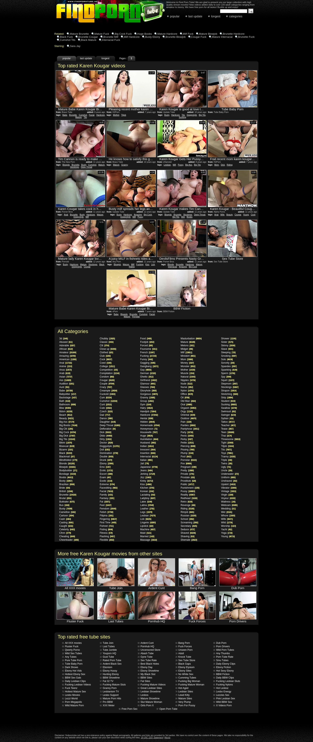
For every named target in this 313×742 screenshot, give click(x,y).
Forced (146, 345)
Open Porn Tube (166, 708)
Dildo (106, 435)
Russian (188, 515)
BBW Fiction (221, 674)
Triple (226, 460)
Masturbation (191, 338)
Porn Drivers (221, 646)
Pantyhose (190, 428)
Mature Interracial (222, 36)
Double (106, 456)
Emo (105, 467)
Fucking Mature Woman (190, 684)
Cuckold (107, 394)
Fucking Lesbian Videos (76, 684)
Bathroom (67, 404)
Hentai (146, 418)
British (66, 491)
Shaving (187, 536)
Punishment (190, 487)
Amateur (67, 352)
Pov (186, 463)
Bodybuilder (68, 470)
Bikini (65, 442)
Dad (105, 414)
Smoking (228, 355)
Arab (64, 373)
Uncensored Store (149, 649)
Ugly (226, 467)
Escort (106, 473)
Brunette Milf (110, 36)
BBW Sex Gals (71, 677)
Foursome (148, 349)
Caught (66, 526)
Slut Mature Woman (150, 702)
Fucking (139, 264)
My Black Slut (146, 674)
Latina (146, 505)
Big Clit (66, 428)
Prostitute (188, 480)
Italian (146, 460)
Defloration (107, 428)
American (67, 359)
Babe (64, 115)
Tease (227, 428)
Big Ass (188, 165)
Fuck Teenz (69, 688)
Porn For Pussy (185, 705)
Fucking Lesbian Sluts (226, 681)
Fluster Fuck (70, 646)
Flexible (107, 539)
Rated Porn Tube (110, 660)
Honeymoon (148, 428)
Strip (227, 397)
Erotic (106, 470)
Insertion (147, 453)
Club (105, 355)
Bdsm (65, 411)
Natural (188, 376)
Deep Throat (86, 167)
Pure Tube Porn (72, 660)
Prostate (188, 477)
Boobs (189, 217)
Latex (146, 501)
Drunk (106, 460)
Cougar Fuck (198, 36)
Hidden (147, 421)
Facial (91, 115)
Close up (108, 349)
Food (145, 338)
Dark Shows (70, 667)
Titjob (123, 115)
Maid (145, 532)
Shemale (189, 539)
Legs (146, 512)
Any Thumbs (221, 653)
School (187, 519)
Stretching (229, 394)
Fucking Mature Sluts (113, 684)
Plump (187, 453)
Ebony (106, 463)
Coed (105, 362)
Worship (228, 526)
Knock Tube (183, 656)
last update (195, 16)
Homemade (150, 425)
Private (187, 473)
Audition (66, 383)
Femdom (108, 508)
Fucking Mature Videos (152, 684)
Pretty (187, 470)
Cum (106, 397)
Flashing (107, 536)
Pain (186, 421)
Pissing (187, 449)
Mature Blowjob (208, 33)
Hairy (146, 408)
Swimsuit (228, 411)
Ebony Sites (183, 670)
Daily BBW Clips (223, 677)
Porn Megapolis (72, 702)
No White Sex (184, 674)
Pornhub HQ (146, 646)
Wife (222, 215)
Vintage (228, 491)
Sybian (227, 418)
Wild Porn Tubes (223, 649)
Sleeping (228, 352)
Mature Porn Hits (110, 698)
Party (187, 432)
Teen (227, 432)
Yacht (226, 529)
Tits (85, 117)
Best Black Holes (148, 663)
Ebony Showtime (148, 670)
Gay (145, 369)
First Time (108, 522)
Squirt (227, 380)
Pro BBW (106, 702)
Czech (106, 411)
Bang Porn (183, 643)
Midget (187, 349)
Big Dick (67, 435)
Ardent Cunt (146, 643)
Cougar (238, 215)
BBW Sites (145, 677)
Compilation (109, 373)
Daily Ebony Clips (224, 663)
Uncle (226, 470)
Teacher (228, 425)
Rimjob (187, 512)
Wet (183, 217)
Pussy (180, 165)
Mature (78, 117)
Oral (186, 404)
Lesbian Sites (184, 691)
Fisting (106, 529)
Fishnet (106, 526)
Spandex (228, 366)
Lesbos (143, 695)
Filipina (106, 515)
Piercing (188, 446)
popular (175, 16)
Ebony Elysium (185, 667)
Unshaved (229, 480)
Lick (153, 264)
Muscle (187, 373)
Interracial (172, 267)
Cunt (106, 404)
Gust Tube (107, 656)
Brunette (73, 115)
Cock (253, 215)
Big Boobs (68, 425)
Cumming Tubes (186, 677)
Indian (146, 446)
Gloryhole (148, 390)
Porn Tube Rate (223, 656)
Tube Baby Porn (72, 663)
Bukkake (66, 501)
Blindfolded (68, 460)
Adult (180, 653)
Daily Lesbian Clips (74, 681)
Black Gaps (183, 663)
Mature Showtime (149, 698)
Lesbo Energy (222, 691)
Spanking (229, 369)
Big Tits (202, 115)
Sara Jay (75, 46)
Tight (227, 442)
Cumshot (83, 115)
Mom (216, 165)
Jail (144, 463)
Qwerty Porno (71, 649)
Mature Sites (184, 698)
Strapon (228, 390)
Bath (64, 401)
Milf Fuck (188, 33)
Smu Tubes (221, 660)
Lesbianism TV (109, 691)
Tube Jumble (108, 649)
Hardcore (100, 115)
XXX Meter (107, 705)
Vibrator (228, 487)
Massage (148, 539)
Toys (227, 453)
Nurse (187, 387)
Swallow (229, 408)
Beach (65, 414)
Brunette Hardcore (233, 33)
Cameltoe (67, 512)
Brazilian (66, 484)
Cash (65, 519)
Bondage (67, 473)
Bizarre (66, 449)
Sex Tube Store (185, 660)
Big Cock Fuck (123, 33)
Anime (65, 366)
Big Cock (148, 215)
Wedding (228, 508)
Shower (228, 338)
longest (215, 16)
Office (187, 394)
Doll (105, 449)
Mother (116, 115)
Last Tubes (107, 646)
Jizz (145, 477)
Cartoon (66, 515)
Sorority (227, 362)
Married (147, 536)
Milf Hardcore (132, 36)
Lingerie (147, 522)
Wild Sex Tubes (72, 653)
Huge (146, 435)
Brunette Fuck (246, 36)
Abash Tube (146, 653)
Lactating (147, 494)
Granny (124, 165)
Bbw (65, 408)
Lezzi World (70, 698)
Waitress (228, 501)
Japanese (149, 467)
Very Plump (183, 702)
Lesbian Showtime (149, 691)
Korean (147, 491)
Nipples (188, 380)
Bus (64, 505)
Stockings (74, 167)
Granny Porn (108, 688)
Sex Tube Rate (147, 660)
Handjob (148, 411)
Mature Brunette (79, 33)
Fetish (106, 512)
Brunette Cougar (88, 36)
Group (147, 401)
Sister (227, 342)
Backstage (67, 397)
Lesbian (167, 165)
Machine (147, 529)
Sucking (182, 117)
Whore (228, 515)
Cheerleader (68, 539)
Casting (66, 522)
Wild (227, 522)
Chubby (107, 338)
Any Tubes (69, 656)
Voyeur (228, 498)
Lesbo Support (109, 695)
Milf (174, 165)
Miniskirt (188, 355)
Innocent (147, 449)
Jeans (146, 470)
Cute (106, 408)
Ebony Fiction (222, 667)
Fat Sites (144, 681)
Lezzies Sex (221, 695)
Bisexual (66, 446)
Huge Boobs (144, 33)
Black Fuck (66, 36)
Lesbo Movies (71, 695)
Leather (147, 508)
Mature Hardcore (167, 33)
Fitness (106, 532)
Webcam (229, 505)
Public (187, 484)
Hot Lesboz (221, 688)
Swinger (228, 414)
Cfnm (65, 532)
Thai (226, 435)
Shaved (188, 532)
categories (235, 16)
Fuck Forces (184, 646)
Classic (106, 342)
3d (63, 338)
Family (106, 494)
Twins (226, 463)
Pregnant (188, 467)
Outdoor (188, 418)
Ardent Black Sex (111, 663)
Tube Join (106, 643)
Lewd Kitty (183, 695)
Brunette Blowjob (175, 36)
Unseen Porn (184, 649)
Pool (186, 456)
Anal (66, 215)
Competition (109, 369)
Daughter (107, 421)
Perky (187, 439)
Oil (185, 397)
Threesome (230, 439)
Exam (105, 477)
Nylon (187, 390)
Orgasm (188, 408)
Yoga (226, 532)
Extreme (107, 484)
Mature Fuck (101, 33)
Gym (145, 404)
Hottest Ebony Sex (73, 674)
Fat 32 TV (107, 681)
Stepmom (229, 383)
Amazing (138, 215)
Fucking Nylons (223, 684)
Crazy (106, 387)
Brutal (65, 498)
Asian (65, 376)
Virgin (227, 494)
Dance (106, 418)
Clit (104, 345)
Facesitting (108, 487)
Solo (227, 359)
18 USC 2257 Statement (152, 737)
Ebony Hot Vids (72, 670)
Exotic (106, 480)
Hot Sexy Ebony (223, 670)
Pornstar (136, 316)
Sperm (228, 373)
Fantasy (107, 498)
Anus (65, 369)
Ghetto (146, 376)
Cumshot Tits (67, 39)
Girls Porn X (146, 705)
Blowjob (66, 165)
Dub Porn (220, 643)
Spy (226, 376)
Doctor (106, 442)
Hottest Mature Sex (74, 691)
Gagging (147, 362)
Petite (187, 442)
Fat (105, 501)
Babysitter (67, 394)
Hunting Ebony (109, 674)
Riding (230, 165)
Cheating (67, 536)
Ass (65, 380)
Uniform (228, 477)
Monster (188, 366)
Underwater (230, 473)
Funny (146, 359)
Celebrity (67, 529)
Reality (188, 494)
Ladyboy (147, 498)
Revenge (188, 505)
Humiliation (149, 439)
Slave (227, 349)
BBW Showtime (110, 677)
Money (187, 362)
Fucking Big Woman (188, 681)
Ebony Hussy (108, 670)
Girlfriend (148, 380)
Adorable (67, 345)
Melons (187, 345)
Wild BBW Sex (222, 702)
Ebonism (106, 667)
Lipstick (146, 526)
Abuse (167, 737)
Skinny (228, 345)
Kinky (146, 480)
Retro (186, 501)
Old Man (188, 401)
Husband (148, 442)
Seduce (188, 529)
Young (246, 215)
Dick (223, 165)
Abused (65, 342)
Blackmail (67, 456)
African (66, 349)
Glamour (147, 383)
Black (101, 264)
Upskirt (228, 484)
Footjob (147, 342)
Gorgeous (149, 394)
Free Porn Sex (128, 708)
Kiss (147, 264)
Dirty (105, 439)
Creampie (108, 390)
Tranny (228, 456)
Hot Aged (182, 688)
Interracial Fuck (111, 39)
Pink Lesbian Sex (224, 698)
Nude (186, 383)
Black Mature (88, 39)
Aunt (64, 387)
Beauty (229, 215)
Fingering (108, 519)
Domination (109, 453)
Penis (187, 435)
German (148, 373)
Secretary (189, 526)
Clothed (106, 352)
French (147, 352)
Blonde (171, 264)
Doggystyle (192, 115)
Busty (166, 115)
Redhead (189, 498)
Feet (105, 505)
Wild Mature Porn (73, 705)
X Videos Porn (222, 705)
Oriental (188, 414)
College (107, 366)
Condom (107, 376)
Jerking (147, 473)
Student (228, 401)
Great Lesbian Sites (150, 688)
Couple (107, 383)
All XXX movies (72, 643)
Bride (64, 487)
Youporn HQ (108, 653)
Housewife (148, 432)
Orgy (187, 411)
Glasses (147, 387)
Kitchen (147, 487)
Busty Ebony (152, 36)
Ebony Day (145, 667)
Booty (65, 480)
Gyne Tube (145, 656)
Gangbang (149, 366)
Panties (188, 425)
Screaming (189, 522)
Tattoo (227, 421)
